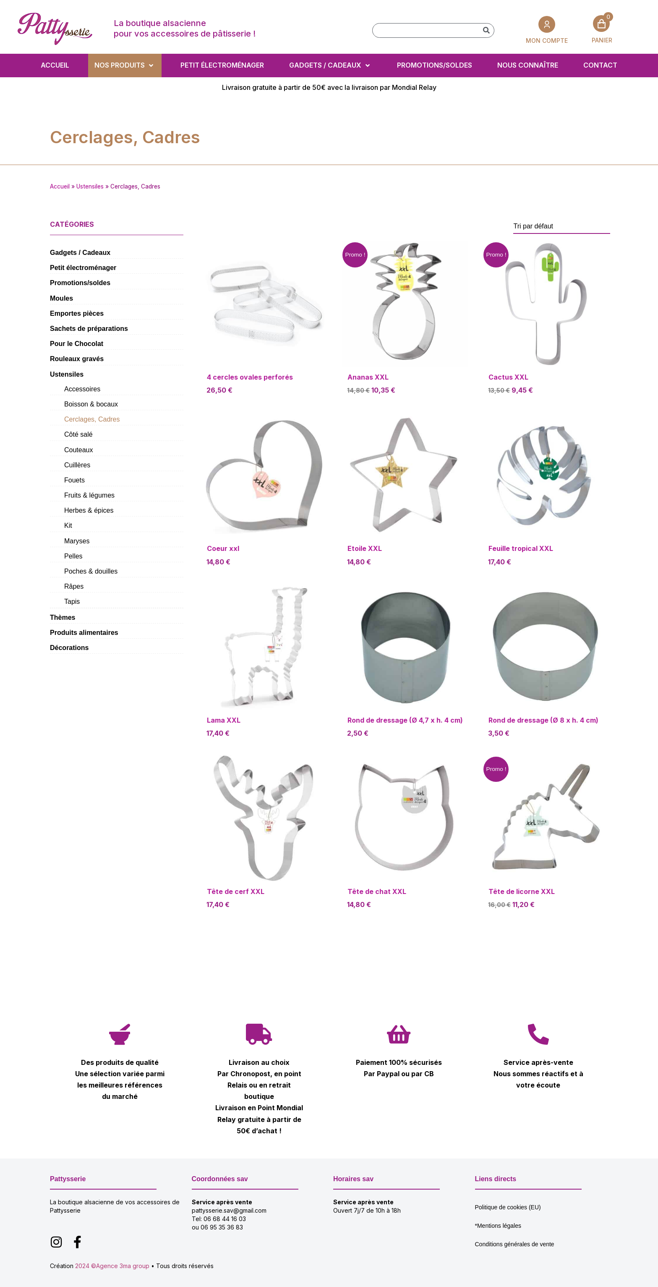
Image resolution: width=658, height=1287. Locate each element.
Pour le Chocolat (76, 343)
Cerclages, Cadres (92, 419)
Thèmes (62, 617)
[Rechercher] (486, 30)
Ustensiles (90, 186)
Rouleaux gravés (77, 358)
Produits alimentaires (84, 632)
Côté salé (78, 434)
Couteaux (78, 449)
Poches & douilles (91, 571)
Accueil (60, 186)
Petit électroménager (83, 267)
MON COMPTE (547, 40)
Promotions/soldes (80, 282)
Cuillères (77, 465)
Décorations (69, 647)
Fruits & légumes (89, 495)
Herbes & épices (88, 510)
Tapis (72, 601)
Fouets (74, 480)
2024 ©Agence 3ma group (112, 1265)
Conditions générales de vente (514, 1244)
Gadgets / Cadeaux (80, 252)
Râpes (74, 586)
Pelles (73, 556)
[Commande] (561, 226)
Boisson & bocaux (91, 404)
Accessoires (82, 389)
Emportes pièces (77, 313)
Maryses (76, 541)
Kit (68, 525)
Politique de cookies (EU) (508, 1207)
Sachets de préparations (89, 328)
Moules (61, 298)
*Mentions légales (498, 1225)
